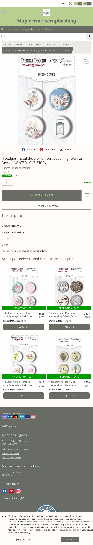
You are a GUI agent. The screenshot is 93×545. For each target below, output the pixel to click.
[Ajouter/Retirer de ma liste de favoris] (87, 195)
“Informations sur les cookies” (30, 530)
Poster (65, 149)
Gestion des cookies (10, 453)
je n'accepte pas (23, 539)
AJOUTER (23, 326)
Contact (63, 3)
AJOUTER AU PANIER (41, 195)
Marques (19, 44)
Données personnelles (11, 457)
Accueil (8, 44)
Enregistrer (47, 149)
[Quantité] (7, 183)
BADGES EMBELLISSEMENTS (57, 44)
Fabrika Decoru (34, 44)
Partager (28, 149)
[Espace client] (70, 3)
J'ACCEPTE (70, 539)
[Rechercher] (89, 36)
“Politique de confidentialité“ (69, 530)
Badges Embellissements (16, 168)
